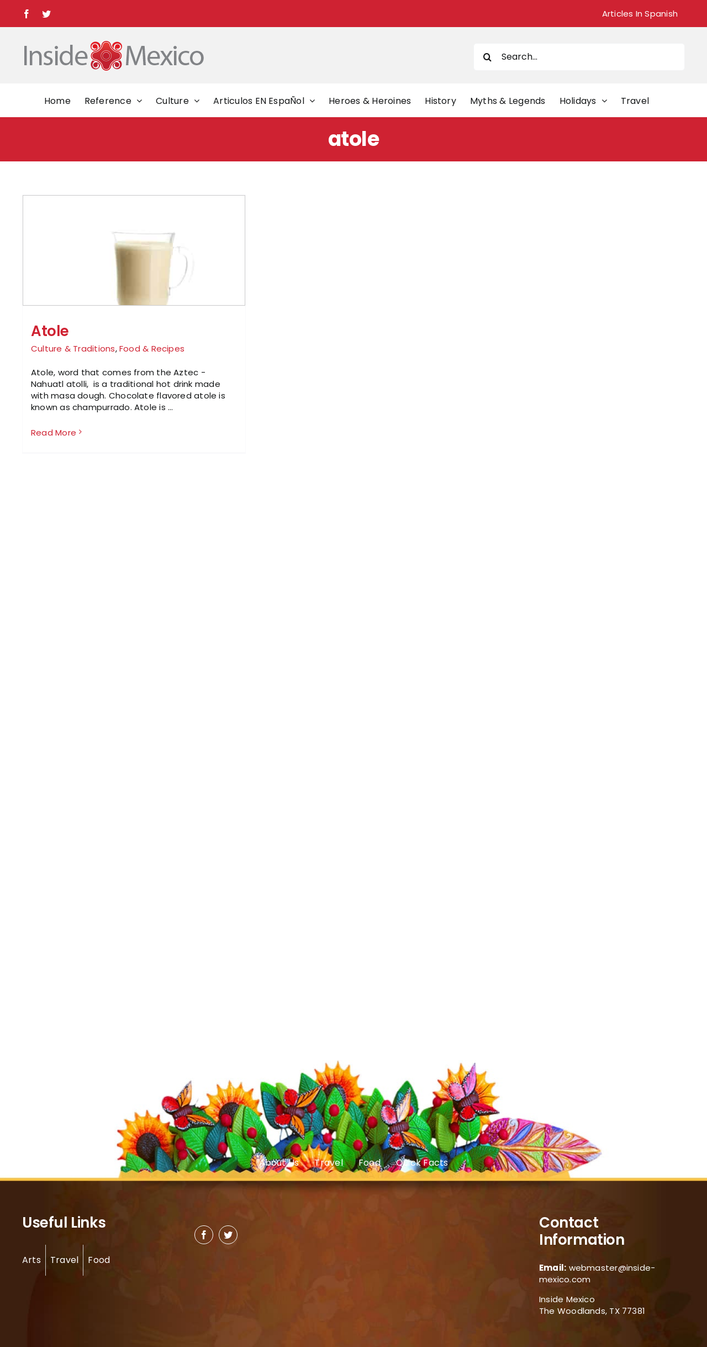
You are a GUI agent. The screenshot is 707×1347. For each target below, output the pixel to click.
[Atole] (134, 282)
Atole (50, 331)
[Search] (487, 57)
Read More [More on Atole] (53, 432)
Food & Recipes (151, 348)
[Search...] (579, 57)
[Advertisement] (570, 360)
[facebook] (203, 1234)
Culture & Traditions (73, 348)
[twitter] (228, 1234)
